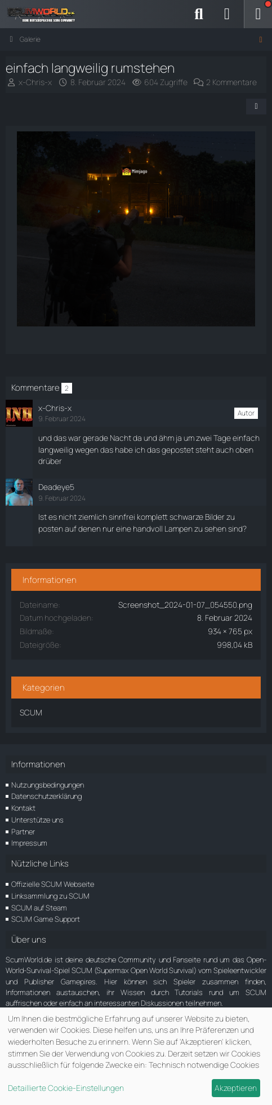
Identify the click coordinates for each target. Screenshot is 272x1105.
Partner (23, 831)
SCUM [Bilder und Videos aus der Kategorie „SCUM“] (31, 712)
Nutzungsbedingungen (47, 785)
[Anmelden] (227, 14)
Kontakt (23, 808)
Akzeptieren (236, 1087)
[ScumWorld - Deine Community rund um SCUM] (45, 14)
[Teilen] (256, 106)
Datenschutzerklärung (46, 796)
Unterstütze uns (37, 820)
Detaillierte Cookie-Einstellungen (66, 1087)
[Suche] (199, 14)
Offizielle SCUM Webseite (52, 884)
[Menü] (258, 14)
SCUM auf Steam (39, 908)
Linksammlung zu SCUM (50, 896)
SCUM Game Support (45, 919)
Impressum (29, 843)
